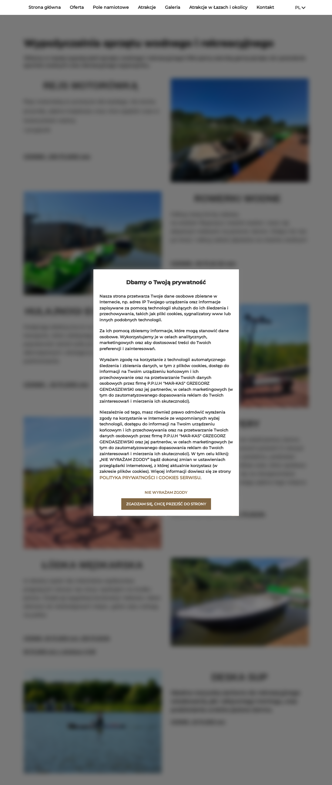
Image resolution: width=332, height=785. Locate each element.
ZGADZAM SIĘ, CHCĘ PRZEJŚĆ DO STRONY (166, 503)
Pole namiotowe (111, 7)
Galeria (172, 7)
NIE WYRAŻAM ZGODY (166, 492)
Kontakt (265, 7)
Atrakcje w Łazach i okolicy (218, 7)
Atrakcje (147, 7)
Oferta (77, 7)
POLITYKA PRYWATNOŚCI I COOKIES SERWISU (146, 477)
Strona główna (45, 7)
